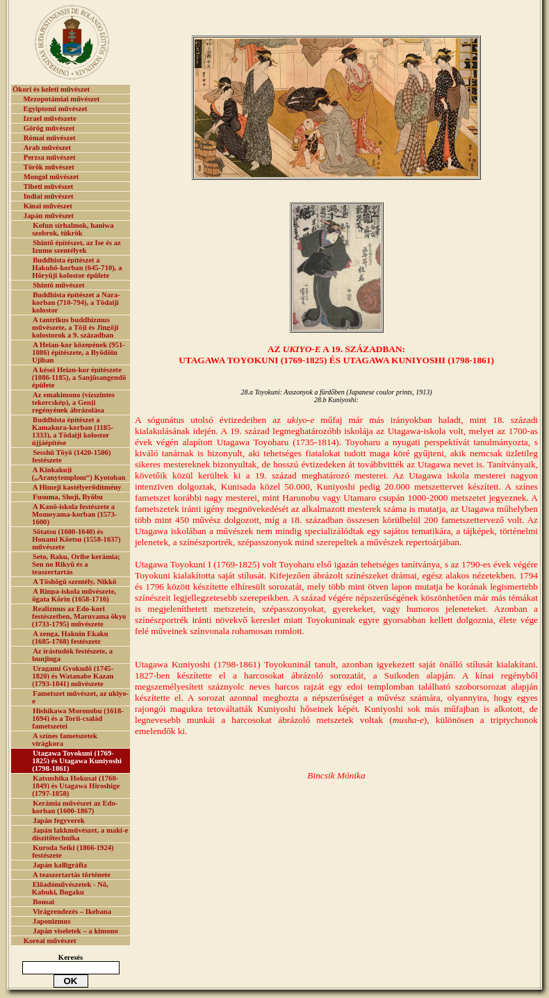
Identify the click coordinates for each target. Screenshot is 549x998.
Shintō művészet (58, 285)
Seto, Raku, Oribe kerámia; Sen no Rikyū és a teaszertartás (76, 564)
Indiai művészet (49, 196)
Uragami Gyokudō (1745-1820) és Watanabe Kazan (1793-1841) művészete (72, 676)
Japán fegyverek (59, 820)
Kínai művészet (48, 206)
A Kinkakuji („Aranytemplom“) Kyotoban (79, 473)
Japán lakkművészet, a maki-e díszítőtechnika (80, 834)
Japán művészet (49, 215)
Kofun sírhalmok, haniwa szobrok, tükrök (72, 229)
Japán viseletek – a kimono (75, 931)
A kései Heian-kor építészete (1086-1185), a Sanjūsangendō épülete (79, 377)
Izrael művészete (50, 118)
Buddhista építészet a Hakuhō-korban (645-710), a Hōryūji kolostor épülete (77, 267)
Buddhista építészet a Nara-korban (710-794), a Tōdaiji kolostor (76, 302)
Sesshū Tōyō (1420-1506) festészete (71, 456)
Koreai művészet (50, 941)
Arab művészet (47, 147)
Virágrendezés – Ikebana (72, 911)
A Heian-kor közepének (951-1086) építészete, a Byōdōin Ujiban (78, 352)
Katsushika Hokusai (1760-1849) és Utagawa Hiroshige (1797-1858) (76, 785)
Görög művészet (49, 128)
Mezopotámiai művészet (62, 99)
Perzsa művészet (50, 157)
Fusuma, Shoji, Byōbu (68, 497)
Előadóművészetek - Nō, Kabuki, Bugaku (70, 888)
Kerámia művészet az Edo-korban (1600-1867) (74, 807)
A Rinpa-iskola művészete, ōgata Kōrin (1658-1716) (74, 595)
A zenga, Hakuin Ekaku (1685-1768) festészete (70, 637)
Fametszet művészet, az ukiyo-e (80, 697)
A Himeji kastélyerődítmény (77, 487)
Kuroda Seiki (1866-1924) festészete (72, 851)
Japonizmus (51, 921)
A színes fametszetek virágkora (64, 739)
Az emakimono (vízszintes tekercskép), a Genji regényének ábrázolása (73, 402)
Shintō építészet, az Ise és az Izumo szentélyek (76, 246)
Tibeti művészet (49, 186)
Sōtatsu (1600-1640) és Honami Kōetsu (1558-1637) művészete (76, 539)
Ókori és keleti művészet (51, 89)
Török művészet (49, 167)
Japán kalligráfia (60, 865)
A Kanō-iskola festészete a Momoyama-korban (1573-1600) (74, 514)
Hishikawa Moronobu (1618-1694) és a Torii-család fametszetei (78, 718)
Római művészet (50, 138)
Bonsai (43, 902)
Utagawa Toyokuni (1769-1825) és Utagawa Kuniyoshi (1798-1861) (77, 760)
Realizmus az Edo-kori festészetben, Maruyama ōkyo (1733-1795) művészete (79, 616)
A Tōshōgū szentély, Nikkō (74, 581)
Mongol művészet (51, 177)
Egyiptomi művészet (56, 109)
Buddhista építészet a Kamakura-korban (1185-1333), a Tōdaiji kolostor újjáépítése (72, 431)
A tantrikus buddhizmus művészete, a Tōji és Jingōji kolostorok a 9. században (75, 327)
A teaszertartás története (71, 875)
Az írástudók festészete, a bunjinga (72, 655)
